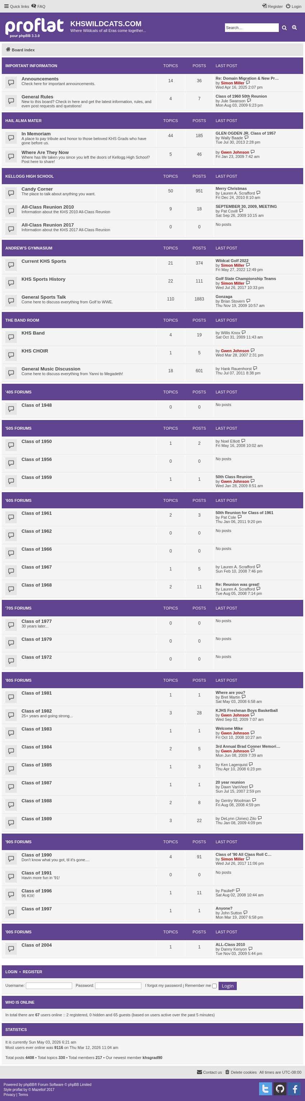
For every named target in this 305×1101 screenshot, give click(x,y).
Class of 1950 (37, 441)
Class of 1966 (37, 549)
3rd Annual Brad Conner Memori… (248, 746)
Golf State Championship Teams (246, 278)
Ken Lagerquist (234, 764)
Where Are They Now (45, 152)
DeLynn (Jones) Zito (239, 818)
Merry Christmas (231, 188)
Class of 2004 (37, 945)
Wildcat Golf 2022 (232, 260)
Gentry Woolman (235, 800)
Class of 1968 (37, 585)
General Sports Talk (44, 297)
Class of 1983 (37, 729)
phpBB (29, 1085)
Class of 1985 (37, 765)
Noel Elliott (230, 441)
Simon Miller (232, 83)
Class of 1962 (37, 531)
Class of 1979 (37, 639)
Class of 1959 (37, 477)
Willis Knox (230, 333)
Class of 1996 (37, 891)
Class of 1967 (37, 567)
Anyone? (224, 908)
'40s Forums (18, 392)
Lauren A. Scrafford (238, 193)
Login (11, 972)
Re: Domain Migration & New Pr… (247, 78)
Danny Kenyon (234, 949)
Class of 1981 (37, 693)
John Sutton (231, 913)
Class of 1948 (37, 405)
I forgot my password (163, 985)
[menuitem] (38, 6)
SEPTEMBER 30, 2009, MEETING (246, 206)
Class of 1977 (37, 621)
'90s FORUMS (18, 842)
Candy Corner (37, 189)
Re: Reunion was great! (237, 584)
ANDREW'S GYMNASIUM (28, 248)
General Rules (37, 96)
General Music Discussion (51, 369)
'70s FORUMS (18, 608)
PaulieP (228, 890)
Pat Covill (229, 211)
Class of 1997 (37, 908)
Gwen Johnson (235, 152)
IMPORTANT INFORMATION (31, 66)
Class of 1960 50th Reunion (241, 96)
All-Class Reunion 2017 (48, 225)
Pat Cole (228, 517)
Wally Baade (232, 138)
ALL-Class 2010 (230, 944)
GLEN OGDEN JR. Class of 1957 (246, 133)
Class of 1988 (37, 800)
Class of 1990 (37, 855)
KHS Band (33, 333)
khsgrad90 (152, 1057)
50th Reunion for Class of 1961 (244, 512)
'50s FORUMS (18, 428)
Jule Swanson (233, 101)
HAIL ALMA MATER (23, 120)
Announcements (40, 78)
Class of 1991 (37, 873)
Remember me (201, 985)
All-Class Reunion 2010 (48, 207)
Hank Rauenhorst (236, 369)
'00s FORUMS (18, 932)
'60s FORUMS (18, 500)
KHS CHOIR (35, 351)
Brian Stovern (233, 301)
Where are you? (230, 692)
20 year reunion (230, 782)
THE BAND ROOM (22, 320)
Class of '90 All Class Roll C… (244, 854)
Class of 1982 (37, 711)
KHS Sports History (43, 279)
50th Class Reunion (234, 477)
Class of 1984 (37, 747)
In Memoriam (36, 133)
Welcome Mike (229, 728)
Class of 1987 (37, 782)
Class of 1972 (37, 657)
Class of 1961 (37, 513)
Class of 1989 (37, 818)
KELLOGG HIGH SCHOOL (29, 176)
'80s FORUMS (18, 680)
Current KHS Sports (44, 261)
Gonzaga (224, 296)
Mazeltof (39, 1090)
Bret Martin (230, 697)
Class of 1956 (37, 459)
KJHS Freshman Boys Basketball (247, 710)
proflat (18, 1090)
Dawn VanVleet (234, 787)
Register (32, 972)
